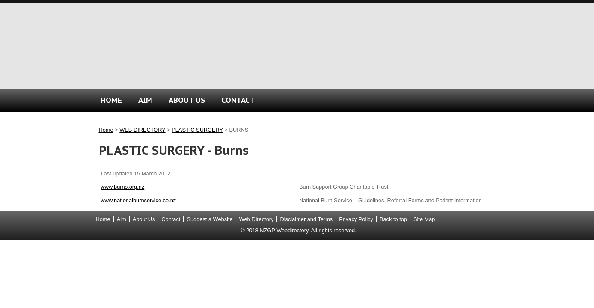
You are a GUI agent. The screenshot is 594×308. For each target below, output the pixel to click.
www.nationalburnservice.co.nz (138, 200)
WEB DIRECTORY (142, 130)
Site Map (424, 219)
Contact (170, 219)
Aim (121, 219)
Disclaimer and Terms (306, 219)
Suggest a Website (209, 219)
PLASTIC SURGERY (197, 130)
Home (106, 130)
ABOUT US (187, 100)
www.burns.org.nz (123, 187)
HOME (111, 100)
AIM (145, 100)
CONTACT (238, 100)
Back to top (393, 219)
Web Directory (256, 219)
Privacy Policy (356, 219)
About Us (144, 219)
